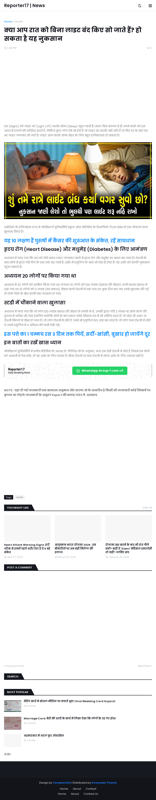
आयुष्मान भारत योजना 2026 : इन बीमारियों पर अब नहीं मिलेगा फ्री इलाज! (75, 548)
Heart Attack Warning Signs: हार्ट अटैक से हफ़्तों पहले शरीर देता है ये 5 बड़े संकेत (27, 548)
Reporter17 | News (24, 5)
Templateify (62, 783)
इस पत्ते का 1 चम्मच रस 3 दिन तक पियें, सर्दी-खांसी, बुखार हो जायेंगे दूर (77, 334)
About (77, 789)
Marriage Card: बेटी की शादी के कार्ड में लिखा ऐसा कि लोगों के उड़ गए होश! (70, 718)
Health (19, 22)
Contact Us (91, 794)
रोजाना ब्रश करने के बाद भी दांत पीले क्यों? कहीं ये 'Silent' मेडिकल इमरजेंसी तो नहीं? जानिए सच (128, 548)
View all (147, 507)
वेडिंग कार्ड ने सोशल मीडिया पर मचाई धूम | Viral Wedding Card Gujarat (69, 701)
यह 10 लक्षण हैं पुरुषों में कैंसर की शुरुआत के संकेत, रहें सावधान (69, 240)
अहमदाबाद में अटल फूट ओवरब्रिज (44, 736)
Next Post (144, 666)
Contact (91, 789)
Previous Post (15, 666)
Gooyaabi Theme (104, 783)
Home (8, 22)
